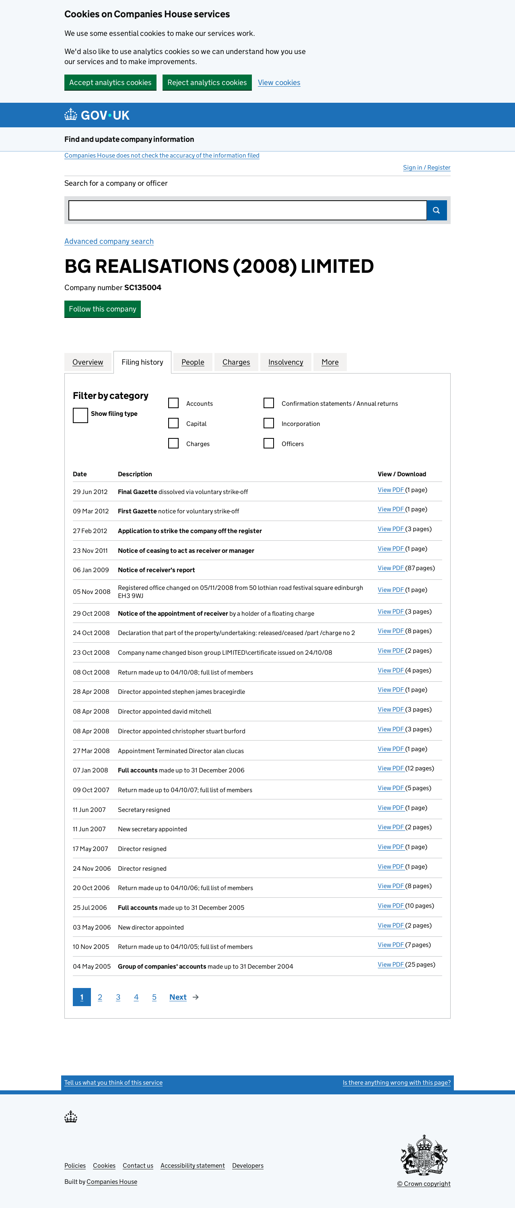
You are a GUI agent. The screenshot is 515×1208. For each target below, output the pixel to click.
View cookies (279, 82)
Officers (284, 445)
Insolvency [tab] (285, 362)
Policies (75, 1165)
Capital (187, 425)
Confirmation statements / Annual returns (331, 405)
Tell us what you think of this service (113, 1082)
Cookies (104, 1165)
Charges (189, 445)
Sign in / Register (427, 167)
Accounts (190, 405)
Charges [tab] (236, 362)
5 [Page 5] (154, 997)
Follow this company (102, 308)
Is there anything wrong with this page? (397, 1082)
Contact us (138, 1165)
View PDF (391, 490)
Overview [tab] (87, 362)
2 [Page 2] (100, 997)
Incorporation (292, 425)
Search (437, 210)
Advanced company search (109, 241)
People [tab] (192, 362)
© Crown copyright (424, 1183)
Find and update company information (129, 139)
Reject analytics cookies (207, 82)
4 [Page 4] (136, 997)
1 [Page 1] (81, 997)
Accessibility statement (193, 1165)
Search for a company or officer (116, 183)
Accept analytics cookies (110, 82)
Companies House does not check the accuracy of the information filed (162, 155)
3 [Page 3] (118, 997)
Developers (248, 1165)
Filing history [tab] (142, 362)
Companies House (112, 1181)
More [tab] (330, 362)
